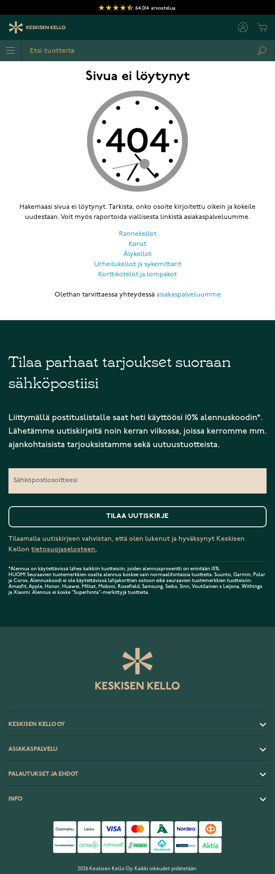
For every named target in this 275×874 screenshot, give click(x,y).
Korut (137, 244)
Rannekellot (137, 234)
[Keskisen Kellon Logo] (37, 27)
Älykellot (137, 254)
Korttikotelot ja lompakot (137, 274)
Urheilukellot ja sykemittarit (137, 264)
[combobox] (148, 50)
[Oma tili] (243, 27)
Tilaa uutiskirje (137, 516)
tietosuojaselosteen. (64, 549)
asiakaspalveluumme (188, 294)
